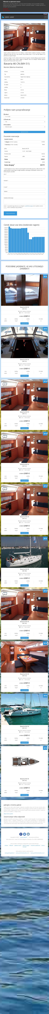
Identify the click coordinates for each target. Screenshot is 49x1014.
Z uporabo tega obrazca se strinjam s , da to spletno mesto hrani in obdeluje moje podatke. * (25, 206)
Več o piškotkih (6, 10)
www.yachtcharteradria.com (22, 853)
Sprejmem (5, 8)
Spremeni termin (24, 132)
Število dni (7, 119)
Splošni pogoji (26, 845)
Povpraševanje (24, 323)
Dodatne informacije (8, 198)
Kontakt (24, 847)
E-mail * (5, 187)
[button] (7, 37)
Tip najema (7, 124)
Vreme (42, 845)
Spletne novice (17, 845)
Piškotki (11, 845)
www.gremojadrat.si (9, 853)
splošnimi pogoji (29, 206)
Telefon (5, 191)
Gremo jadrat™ (23, 837)
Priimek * (6, 180)
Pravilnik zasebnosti (35, 845)
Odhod (6, 114)
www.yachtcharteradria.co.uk (37, 853)
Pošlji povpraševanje (10, 213)
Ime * (5, 174)
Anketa (6, 845)
